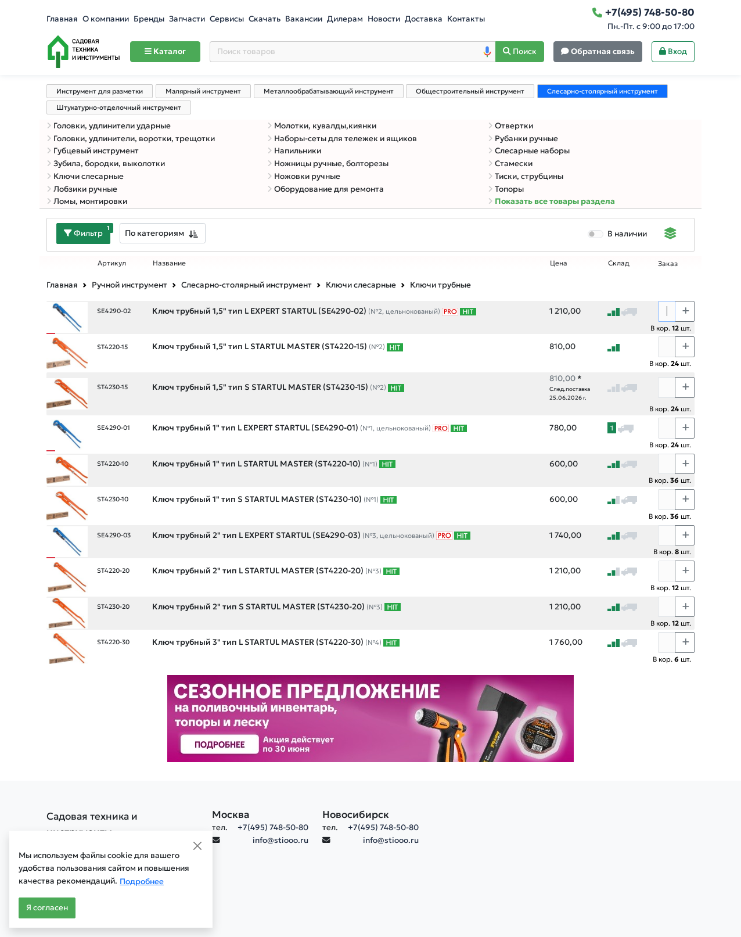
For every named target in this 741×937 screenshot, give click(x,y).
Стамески (510, 163)
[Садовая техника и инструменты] (122, 824)
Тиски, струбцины (525, 176)
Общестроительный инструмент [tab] (470, 91)
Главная (62, 19)
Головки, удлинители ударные (108, 126)
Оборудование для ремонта (325, 189)
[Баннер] (370, 718)
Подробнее (142, 881)
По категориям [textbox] (154, 233)
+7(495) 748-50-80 (273, 827)
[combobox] (163, 233)
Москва (231, 814)
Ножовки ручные (303, 176)
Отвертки (510, 126)
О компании (105, 19)
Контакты (466, 19)
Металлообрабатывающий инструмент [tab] (329, 91)
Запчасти (187, 19)
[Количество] (666, 311)
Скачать (264, 19)
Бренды (149, 19)
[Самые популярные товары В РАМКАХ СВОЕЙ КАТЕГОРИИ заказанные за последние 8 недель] (468, 311)
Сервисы (227, 19)
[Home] (83, 51)
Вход (673, 51)
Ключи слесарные (85, 176)
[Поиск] (519, 52)
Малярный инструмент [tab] (203, 91)
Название (169, 263)
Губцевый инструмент (92, 151)
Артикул (112, 263)
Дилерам (345, 19)
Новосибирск (355, 814)
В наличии (627, 234)
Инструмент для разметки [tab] (99, 91)
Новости (384, 19)
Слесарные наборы (529, 151)
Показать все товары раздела (551, 201)
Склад (619, 263)
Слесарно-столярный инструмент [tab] (602, 91)
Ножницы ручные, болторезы (328, 163)
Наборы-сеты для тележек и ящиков (342, 138)
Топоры (506, 189)
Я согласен (47, 908)
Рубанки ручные (523, 138)
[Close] (197, 846)
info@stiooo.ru (280, 840)
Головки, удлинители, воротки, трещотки (130, 138)
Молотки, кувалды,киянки (321, 126)
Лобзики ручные (81, 189)
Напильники (294, 151)
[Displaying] (670, 235)
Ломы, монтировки (86, 201)
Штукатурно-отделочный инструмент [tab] (118, 107)
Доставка (424, 19)
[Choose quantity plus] (685, 311)
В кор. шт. (670, 328)
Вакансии (303, 19)
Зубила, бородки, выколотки (105, 163)
